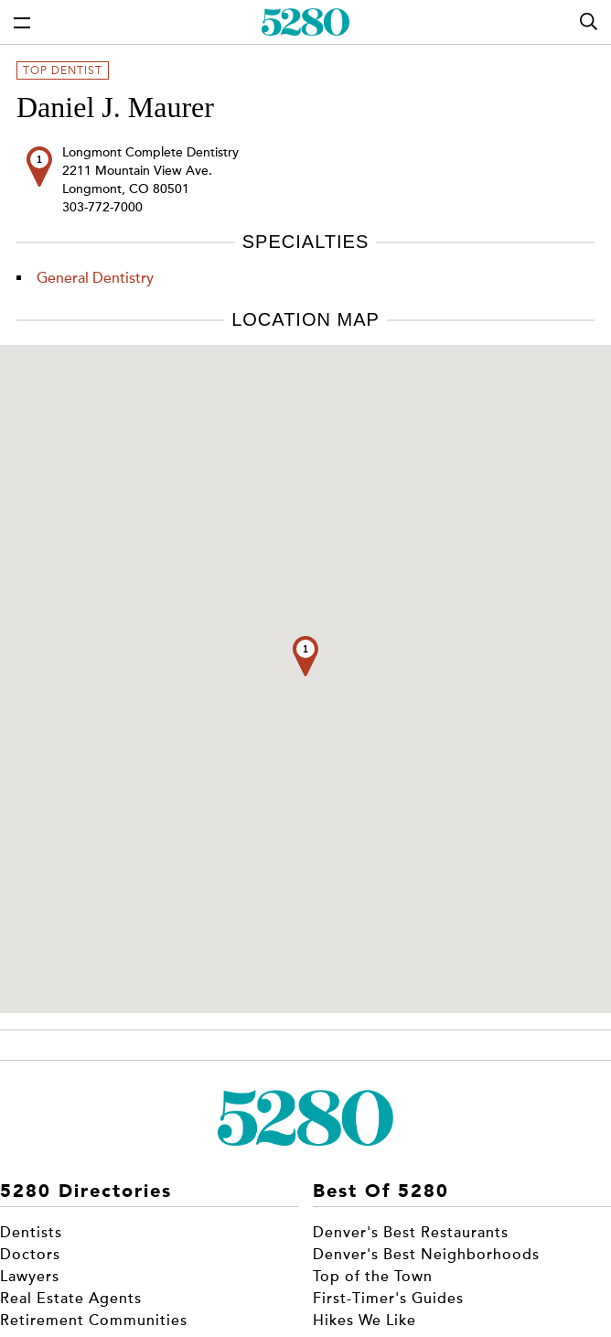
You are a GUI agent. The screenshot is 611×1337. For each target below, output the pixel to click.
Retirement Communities (94, 1320)
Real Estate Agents (71, 1298)
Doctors (30, 1254)
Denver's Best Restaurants (411, 1233)
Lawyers (29, 1276)
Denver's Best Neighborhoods (426, 1254)
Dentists (31, 1233)
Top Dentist (62, 70)
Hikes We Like (364, 1320)
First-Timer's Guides (388, 1298)
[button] (305, 656)
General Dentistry (95, 278)
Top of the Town (373, 1276)
